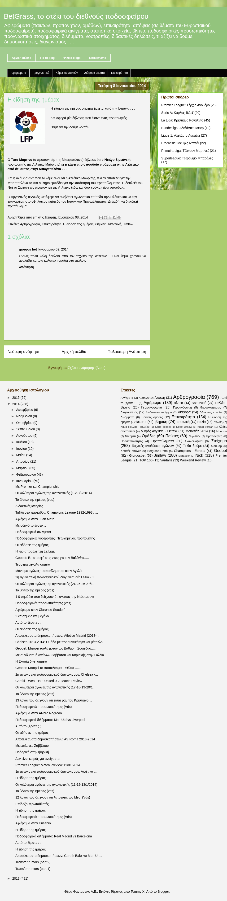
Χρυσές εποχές (131, 451)
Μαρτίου (22, 468)
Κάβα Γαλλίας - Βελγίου (135, 426)
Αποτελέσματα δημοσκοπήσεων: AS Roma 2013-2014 (55, 739)
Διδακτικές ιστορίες (29, 506)
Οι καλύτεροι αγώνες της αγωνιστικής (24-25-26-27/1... (55, 584)
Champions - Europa (189, 451)
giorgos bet (28, 249)
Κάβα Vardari (205, 426)
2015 (16, 397)
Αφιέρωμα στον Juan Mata (34, 519)
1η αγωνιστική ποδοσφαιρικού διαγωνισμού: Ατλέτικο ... (56, 771)
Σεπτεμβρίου (26, 429)
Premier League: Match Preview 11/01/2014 (47, 765)
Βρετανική (199, 403)
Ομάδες (148, 436)
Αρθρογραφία (30, 224)
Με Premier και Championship (37, 486)
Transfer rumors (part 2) (32, 862)
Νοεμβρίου (24, 416)
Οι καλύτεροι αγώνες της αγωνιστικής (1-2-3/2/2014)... (55, 493)
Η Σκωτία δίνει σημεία (31, 661)
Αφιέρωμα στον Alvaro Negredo (38, 713)
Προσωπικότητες (132, 441)
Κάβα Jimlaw (184, 426)
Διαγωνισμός (129, 412)
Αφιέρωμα (152, 402)
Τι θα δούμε (192, 446)
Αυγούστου (24, 435)
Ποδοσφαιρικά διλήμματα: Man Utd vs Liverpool (50, 720)
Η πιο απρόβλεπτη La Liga (35, 551)
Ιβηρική (160, 421)
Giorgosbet (137, 455)
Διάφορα (184, 412)
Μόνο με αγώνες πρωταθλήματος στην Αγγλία (49, 571)
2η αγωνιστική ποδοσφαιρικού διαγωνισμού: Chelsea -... (56, 674)
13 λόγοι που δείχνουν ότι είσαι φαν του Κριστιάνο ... (53, 700)
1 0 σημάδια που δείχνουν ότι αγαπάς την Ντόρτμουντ (54, 597)
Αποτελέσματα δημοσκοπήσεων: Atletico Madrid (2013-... (57, 635)
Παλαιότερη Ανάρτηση (127, 351)
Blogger (163, 891)
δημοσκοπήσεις (210, 407)
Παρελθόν (195, 436)
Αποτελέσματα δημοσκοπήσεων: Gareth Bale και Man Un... (58, 856)
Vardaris (166, 460)
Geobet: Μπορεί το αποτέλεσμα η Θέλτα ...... (48, 668)
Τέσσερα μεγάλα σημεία (32, 564)
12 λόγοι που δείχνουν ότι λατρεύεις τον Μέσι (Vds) (52, 797)
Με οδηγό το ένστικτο (30, 525)
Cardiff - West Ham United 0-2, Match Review (48, 681)
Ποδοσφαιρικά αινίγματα (33, 532)
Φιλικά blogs (71, 58)
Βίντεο (178, 403)
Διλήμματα (127, 417)
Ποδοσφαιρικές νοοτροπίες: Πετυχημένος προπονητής (55, 538)
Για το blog (47, 58)
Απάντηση (26, 267)
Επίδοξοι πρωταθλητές (32, 804)
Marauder (184, 455)
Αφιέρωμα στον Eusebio (33, 823)
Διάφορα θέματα (94, 72)
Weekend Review (193, 460)
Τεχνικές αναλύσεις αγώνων (153, 446)
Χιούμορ (216, 446)
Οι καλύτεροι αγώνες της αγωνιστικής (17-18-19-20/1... (55, 687)
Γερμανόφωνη (182, 407)
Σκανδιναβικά (193, 441)
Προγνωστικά (40, 72)
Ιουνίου (22, 448)
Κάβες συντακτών (67, 72)
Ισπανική (114, 224)
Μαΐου (21, 455)
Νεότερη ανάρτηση (24, 351)
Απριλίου (23, 461)
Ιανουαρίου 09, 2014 (53, 249)
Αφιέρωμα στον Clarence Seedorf (40, 610)
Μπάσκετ (221, 431)
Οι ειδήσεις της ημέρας (31, 545)
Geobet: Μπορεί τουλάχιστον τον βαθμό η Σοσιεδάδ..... (55, 648)
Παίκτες (172, 436)
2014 (16, 404)
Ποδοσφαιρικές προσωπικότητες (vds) (43, 603)
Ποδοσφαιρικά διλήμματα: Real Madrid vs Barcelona (53, 836)
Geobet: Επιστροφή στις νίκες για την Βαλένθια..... (52, 558)
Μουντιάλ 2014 (197, 431)
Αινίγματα (127, 397)
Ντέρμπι (130, 436)
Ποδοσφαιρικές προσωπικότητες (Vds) (43, 707)
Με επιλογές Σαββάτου (32, 746)
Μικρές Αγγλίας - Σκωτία (159, 431)
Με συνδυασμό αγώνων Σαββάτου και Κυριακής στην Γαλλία (59, 655)
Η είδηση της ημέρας (78, 224)
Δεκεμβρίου (25, 410)
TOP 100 (146, 460)
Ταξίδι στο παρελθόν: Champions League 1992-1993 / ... (56, 512)
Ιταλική (218, 422)
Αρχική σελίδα (21, 58)
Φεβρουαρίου (26, 474)
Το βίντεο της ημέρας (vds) (34, 500)
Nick (199, 455)
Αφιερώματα (18, 72)
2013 (16, 878)
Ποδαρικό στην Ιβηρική (32, 752)
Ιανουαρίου (24, 481)
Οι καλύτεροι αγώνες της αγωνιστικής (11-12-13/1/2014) (56, 784)
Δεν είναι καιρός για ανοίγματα (37, 759)
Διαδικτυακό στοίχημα (159, 412)
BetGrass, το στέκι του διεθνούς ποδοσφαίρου (76, 16)
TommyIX (137, 891)
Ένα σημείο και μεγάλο (32, 616)
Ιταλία (201, 422)
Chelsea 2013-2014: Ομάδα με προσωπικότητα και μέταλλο (59, 642)
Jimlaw (128, 224)
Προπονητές (214, 436)
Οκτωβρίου (24, 423)
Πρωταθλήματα (163, 441)
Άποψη (159, 397)
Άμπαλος (144, 397)
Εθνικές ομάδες (152, 417)
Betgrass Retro (157, 451)
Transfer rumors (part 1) (32, 869)
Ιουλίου (22, 442)
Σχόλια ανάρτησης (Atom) (86, 368)
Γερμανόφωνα (151, 407)
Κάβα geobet (163, 426)
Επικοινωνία (97, 58)
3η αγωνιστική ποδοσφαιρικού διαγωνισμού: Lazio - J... (55, 577)
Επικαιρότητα (119, 72)
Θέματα (100, 224)
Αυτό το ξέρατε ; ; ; (29, 622)
